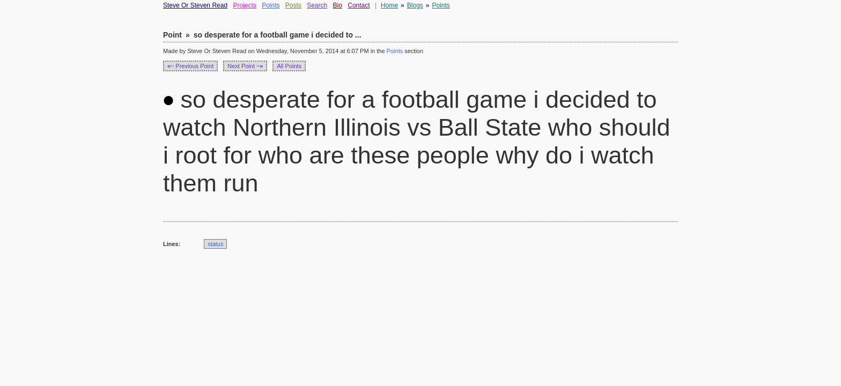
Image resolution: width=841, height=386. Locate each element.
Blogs (415, 5)
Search (317, 5)
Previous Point (190, 66)
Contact (359, 5)
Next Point (245, 66)
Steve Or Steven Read (195, 5)
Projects (244, 5)
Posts (293, 5)
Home (389, 5)
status (215, 244)
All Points (289, 66)
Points (270, 5)
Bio (337, 5)
